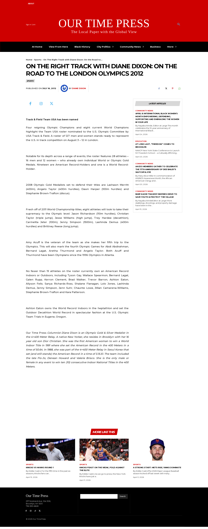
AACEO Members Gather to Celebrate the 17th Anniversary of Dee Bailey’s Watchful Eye (155, 175)
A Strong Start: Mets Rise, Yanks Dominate (156, 470)
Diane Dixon (79, 88)
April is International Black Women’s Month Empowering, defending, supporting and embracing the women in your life (157, 120)
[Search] (123, 498)
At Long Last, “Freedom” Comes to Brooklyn (157, 149)
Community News (144, 111)
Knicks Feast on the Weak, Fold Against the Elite (102, 470)
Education (141, 145)
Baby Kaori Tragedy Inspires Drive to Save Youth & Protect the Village (157, 204)
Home (29, 59)
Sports (37, 59)
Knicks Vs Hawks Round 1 (43, 468)
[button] (178, 24)
